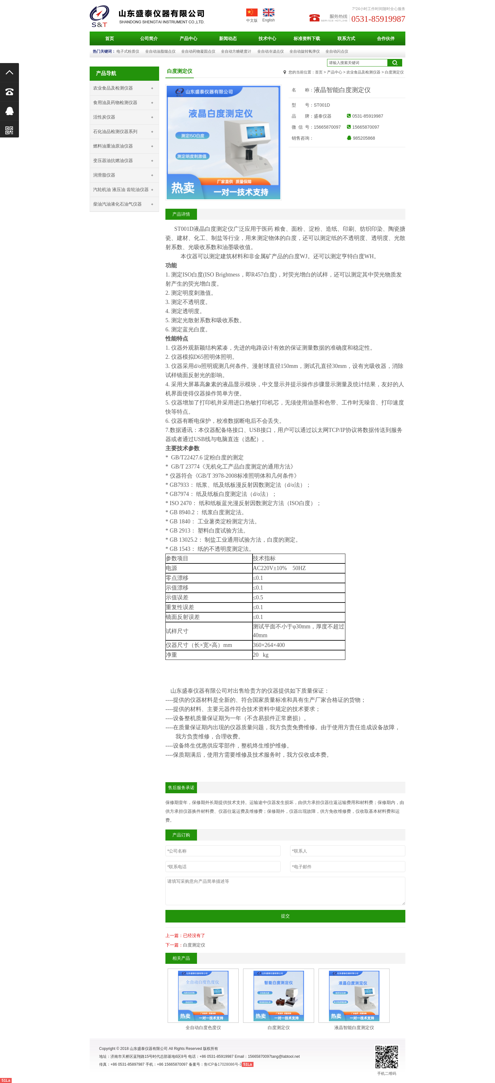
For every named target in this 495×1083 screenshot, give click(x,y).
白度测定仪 (194, 944)
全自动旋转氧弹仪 (304, 51)
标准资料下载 (307, 38)
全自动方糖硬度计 (236, 51)
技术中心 (267, 38)
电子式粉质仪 (127, 51)
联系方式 (346, 38)
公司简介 (149, 38)
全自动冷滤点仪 (270, 51)
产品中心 (188, 38)
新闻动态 (228, 38)
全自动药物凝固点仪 (198, 51)
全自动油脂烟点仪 (160, 51)
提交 (285, 915)
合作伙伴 (386, 38)
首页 (109, 38)
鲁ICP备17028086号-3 (223, 1064)
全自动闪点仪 (336, 51)
